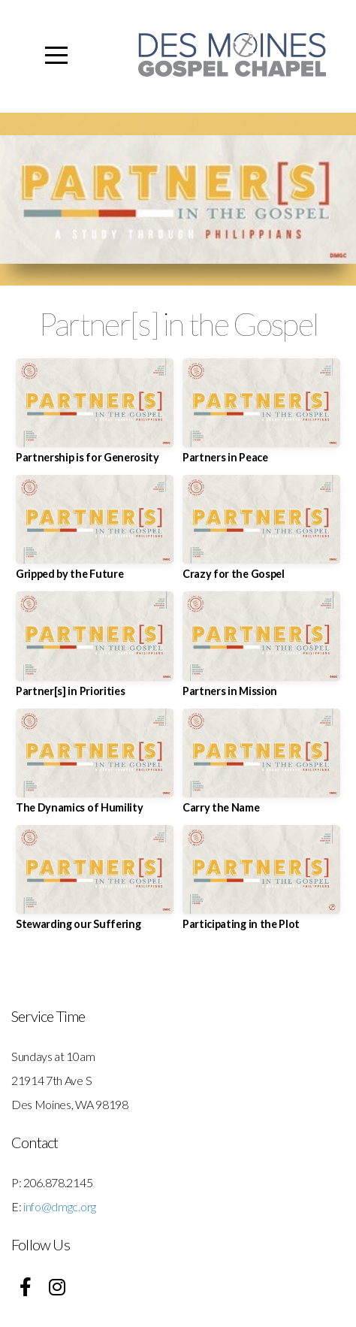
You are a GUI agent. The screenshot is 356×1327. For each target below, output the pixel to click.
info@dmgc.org (59, 1206)
